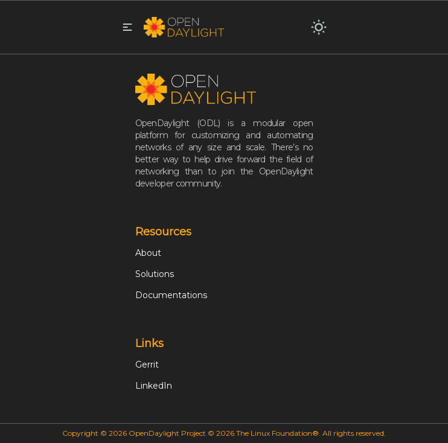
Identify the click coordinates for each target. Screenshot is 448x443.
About (148, 252)
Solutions (154, 274)
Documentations (171, 295)
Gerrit (147, 364)
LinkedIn (153, 385)
